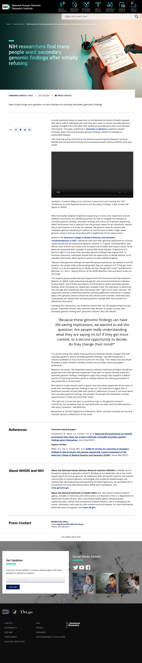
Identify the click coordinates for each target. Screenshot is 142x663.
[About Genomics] (63, 6)
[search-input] (101, 16)
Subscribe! (13, 587)
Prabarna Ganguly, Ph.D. (21, 95)
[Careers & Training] (110, 6)
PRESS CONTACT (63, 95)
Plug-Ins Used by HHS (15, 641)
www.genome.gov (60, 487)
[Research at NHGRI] (86, 6)
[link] (76, 567)
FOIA (38, 623)
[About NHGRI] (134, 6)
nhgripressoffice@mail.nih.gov (70, 524)
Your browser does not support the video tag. (92, 175)
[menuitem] (62, 7)
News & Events (19, 24)
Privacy (39, 627)
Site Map (9, 632)
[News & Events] (122, 6)
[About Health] (98, 6)
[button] (26, 613)
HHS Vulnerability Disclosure (50, 637)
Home (8, 24)
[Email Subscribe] (35, 580)
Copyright (41, 632)
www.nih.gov (89, 507)
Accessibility (11, 627)
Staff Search (11, 637)
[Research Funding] (74, 6)
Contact (9, 623)
